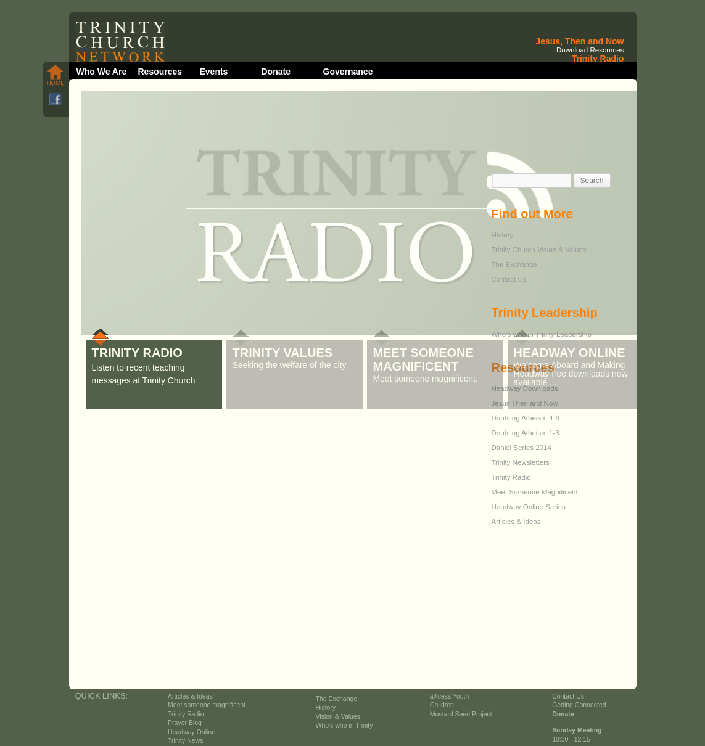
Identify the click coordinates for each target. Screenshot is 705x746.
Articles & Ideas (516, 521)
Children (442, 705)
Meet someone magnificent (206, 705)
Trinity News (185, 740)
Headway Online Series (529, 506)
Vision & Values (338, 716)
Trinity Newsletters (521, 462)
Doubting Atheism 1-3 (525, 433)
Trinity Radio (511, 477)
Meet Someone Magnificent (535, 492)
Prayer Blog (185, 722)
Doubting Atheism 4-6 (525, 418)
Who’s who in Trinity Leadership (542, 334)
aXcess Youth (449, 696)
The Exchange (514, 264)
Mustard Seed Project (461, 714)
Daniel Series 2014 (521, 447)
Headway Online (191, 732)
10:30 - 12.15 (571, 739)
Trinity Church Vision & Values (539, 249)
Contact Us (509, 279)
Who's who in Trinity (344, 725)
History (503, 235)
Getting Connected (579, 705)
